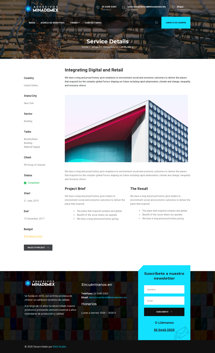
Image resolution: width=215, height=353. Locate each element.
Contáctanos (93, 22)
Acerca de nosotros (52, 22)
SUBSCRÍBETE (164, 312)
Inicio (32, 22)
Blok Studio (59, 346)
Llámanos (109, 8)
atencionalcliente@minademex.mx (108, 297)
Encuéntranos (183, 8)
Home (85, 47)
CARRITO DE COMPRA (176, 22)
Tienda (75, 22)
